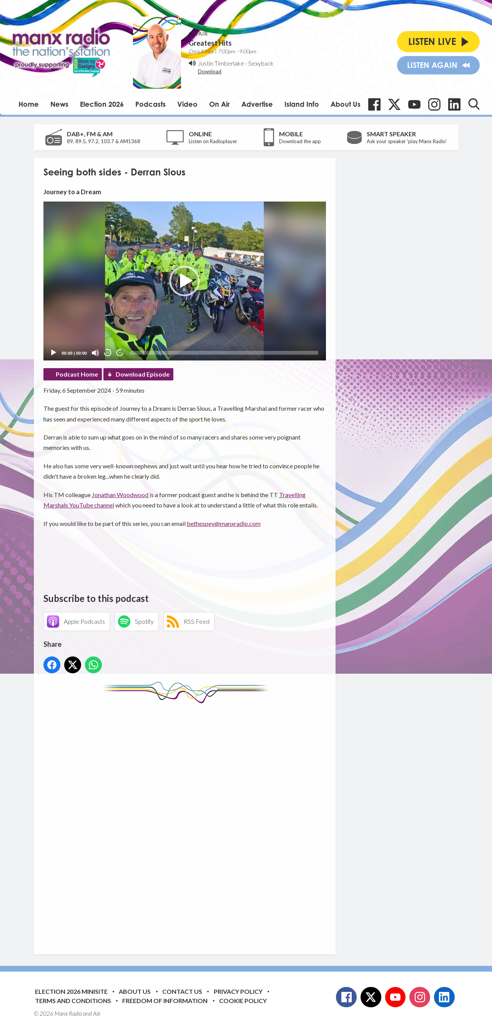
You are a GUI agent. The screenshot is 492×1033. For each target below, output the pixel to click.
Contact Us (182, 991)
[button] (184, 281)
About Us (346, 104)
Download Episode (143, 374)
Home (28, 104)
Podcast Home (77, 374)
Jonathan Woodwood (121, 494)
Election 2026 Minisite (71, 991)
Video (187, 104)
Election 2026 (102, 104)
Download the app (300, 141)
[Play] (53, 353)
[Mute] (95, 353)
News (59, 104)
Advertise (257, 104)
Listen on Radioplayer (213, 141)
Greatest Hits (210, 43)
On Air (219, 104)
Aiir (97, 1013)
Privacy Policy (238, 991)
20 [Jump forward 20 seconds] (120, 352)
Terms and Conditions (73, 1000)
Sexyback (261, 63)
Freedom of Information (165, 1000)
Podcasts (150, 104)
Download (209, 71)
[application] (184, 281)
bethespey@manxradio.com (224, 523)
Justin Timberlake (221, 63)
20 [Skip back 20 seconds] (108, 352)
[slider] (224, 353)
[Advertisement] (187, 823)
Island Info (301, 104)
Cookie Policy (243, 1000)
